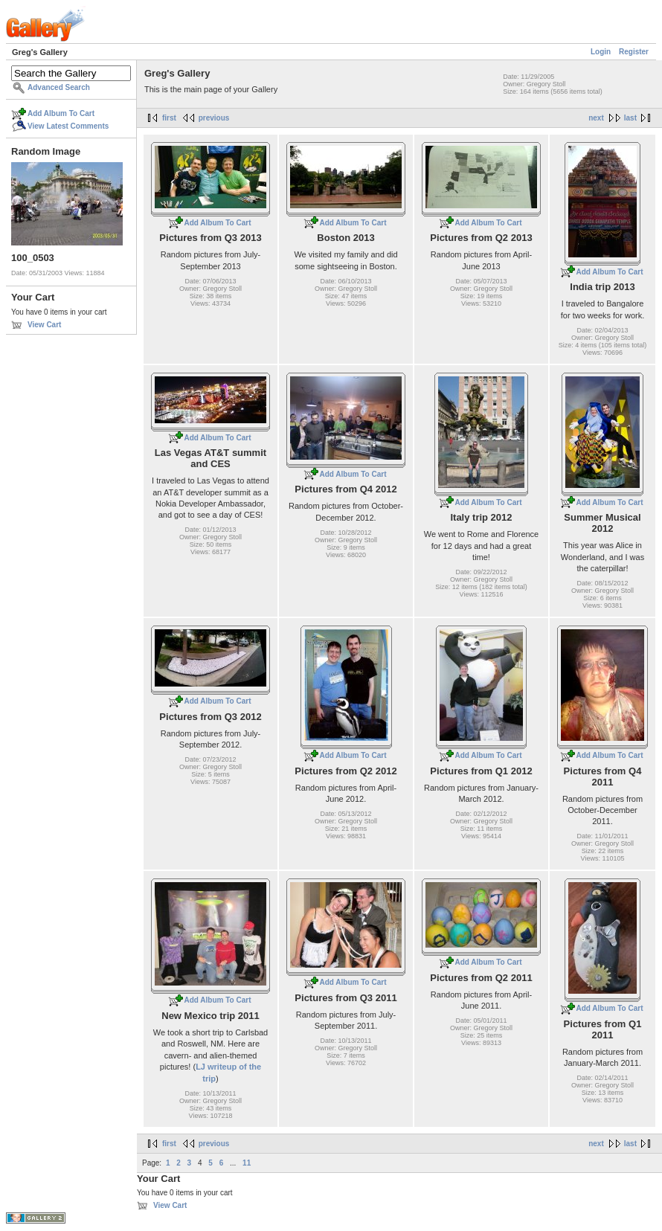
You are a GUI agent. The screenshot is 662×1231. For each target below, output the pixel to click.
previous (214, 118)
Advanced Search (59, 87)
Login (601, 52)
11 (246, 1163)
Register (634, 52)
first (169, 118)
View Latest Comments (68, 126)
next (596, 118)
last (630, 118)
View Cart (44, 325)
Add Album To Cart (61, 113)
